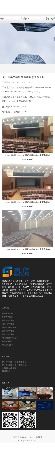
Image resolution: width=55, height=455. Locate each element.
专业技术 (25, 18)
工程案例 (6, 82)
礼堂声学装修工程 (23, 101)
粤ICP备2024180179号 (27, 441)
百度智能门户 (25, 437)
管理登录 (39, 437)
